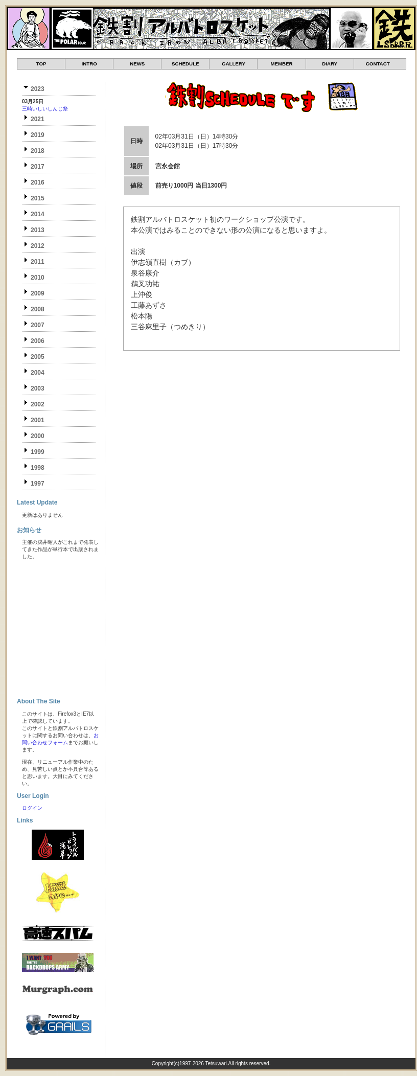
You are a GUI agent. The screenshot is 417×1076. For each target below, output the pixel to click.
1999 (37, 451)
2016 (37, 182)
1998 (37, 467)
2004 (37, 372)
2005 (37, 356)
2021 (37, 119)
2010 (37, 277)
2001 (37, 420)
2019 (37, 135)
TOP (41, 63)
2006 (37, 341)
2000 (37, 436)
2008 (37, 309)
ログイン (32, 808)
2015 (37, 198)
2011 (37, 261)
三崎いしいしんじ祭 (45, 108)
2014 (37, 214)
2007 (37, 325)
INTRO (89, 63)
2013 (37, 230)
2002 (37, 404)
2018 (37, 150)
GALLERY (233, 63)
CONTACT (378, 63)
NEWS (137, 63)
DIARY (329, 63)
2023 (37, 89)
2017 (37, 166)
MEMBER (281, 63)
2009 (37, 293)
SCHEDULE (185, 63)
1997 (37, 483)
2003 (37, 388)
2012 (37, 245)
